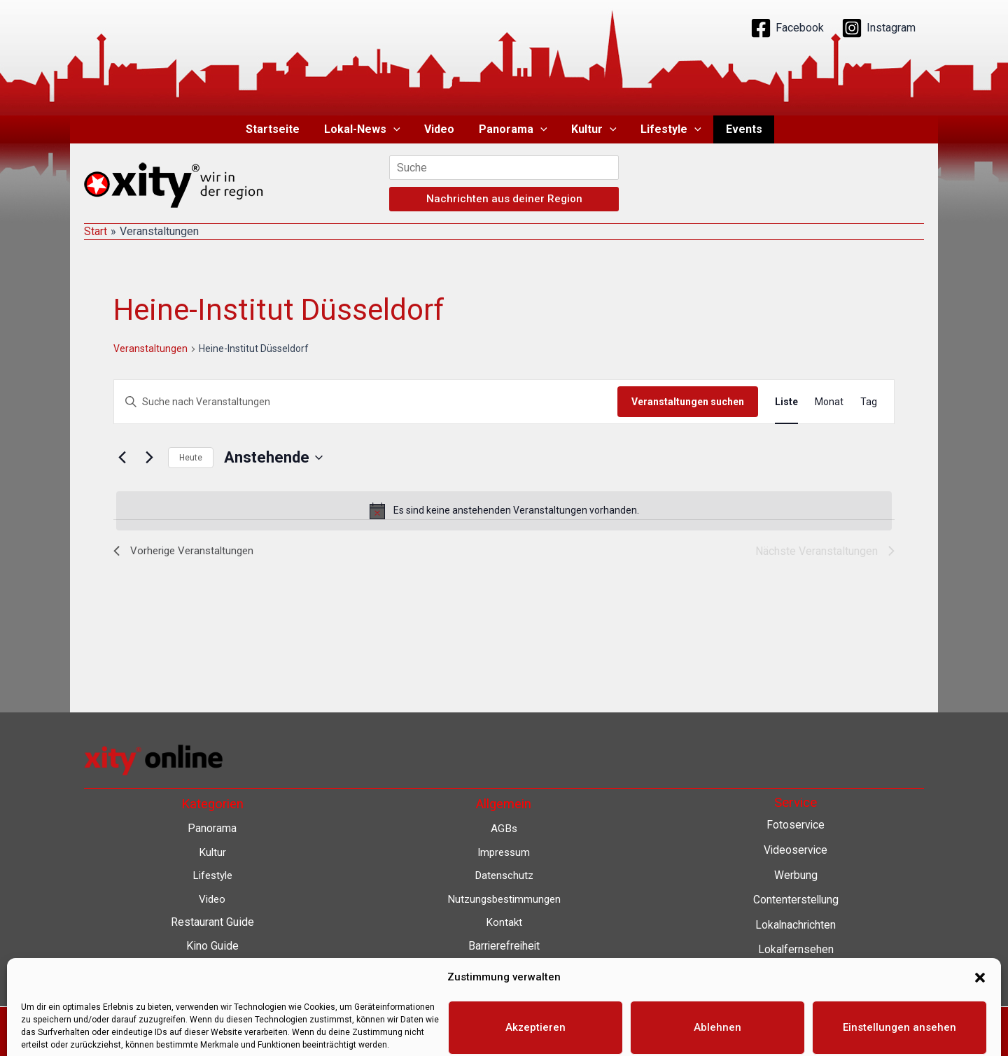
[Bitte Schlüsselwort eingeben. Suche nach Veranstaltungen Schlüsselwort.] (365, 402)
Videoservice (795, 850)
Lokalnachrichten (795, 924)
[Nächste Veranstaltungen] (149, 457)
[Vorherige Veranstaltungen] (121, 457)
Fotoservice (795, 824)
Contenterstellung (795, 899)
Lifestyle (667, 129)
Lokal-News (366, 129)
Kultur (592, 129)
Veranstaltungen (150, 348)
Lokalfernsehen (795, 949)
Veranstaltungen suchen (687, 401)
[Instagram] (878, 27)
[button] (397, 129)
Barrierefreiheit (503, 945)
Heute (190, 458)
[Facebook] (787, 27)
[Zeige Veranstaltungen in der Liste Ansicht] (786, 402)
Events (738, 129)
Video (441, 129)
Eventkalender (795, 974)
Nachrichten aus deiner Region (504, 198)
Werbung (796, 875)
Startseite (278, 129)
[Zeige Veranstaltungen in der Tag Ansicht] (868, 402)
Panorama (513, 129)
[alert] (504, 510)
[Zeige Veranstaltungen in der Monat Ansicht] (829, 402)
